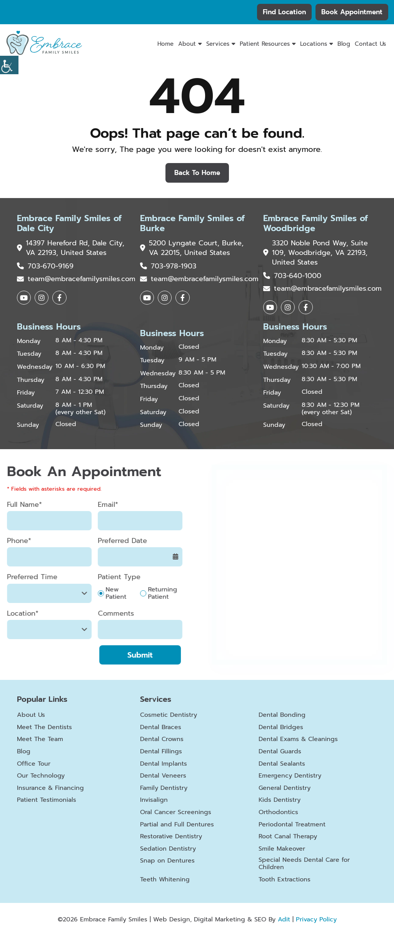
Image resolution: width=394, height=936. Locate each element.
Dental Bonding (282, 715)
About (187, 44)
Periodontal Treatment (292, 824)
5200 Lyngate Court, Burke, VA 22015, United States (192, 248)
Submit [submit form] (123, 655)
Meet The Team (40, 739)
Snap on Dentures (167, 861)
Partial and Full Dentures (177, 824)
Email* (91, 504)
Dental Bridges (281, 727)
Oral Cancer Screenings (175, 812)
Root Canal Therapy (288, 837)
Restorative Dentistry (171, 837)
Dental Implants (163, 764)
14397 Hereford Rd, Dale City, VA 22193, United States (71, 248)
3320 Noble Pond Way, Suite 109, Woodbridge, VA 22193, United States (315, 253)
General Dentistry (285, 788)
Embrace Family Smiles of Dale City (69, 223)
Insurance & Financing (50, 788)
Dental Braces (160, 727)
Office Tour (33, 764)
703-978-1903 (168, 266)
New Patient (99, 593)
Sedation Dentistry (168, 849)
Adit (284, 919)
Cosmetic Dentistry (168, 715)
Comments (99, 613)
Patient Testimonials (46, 800)
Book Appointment (351, 12)
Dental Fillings (161, 752)
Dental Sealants (282, 764)
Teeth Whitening (165, 880)
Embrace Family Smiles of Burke (192, 223)
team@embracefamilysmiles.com (74, 279)
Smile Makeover (282, 849)
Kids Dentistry (280, 800)
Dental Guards (280, 752)
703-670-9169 (45, 266)
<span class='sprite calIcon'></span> (159, 557)
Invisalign (154, 800)
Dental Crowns (162, 739)
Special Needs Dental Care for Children (304, 864)
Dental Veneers (163, 776)
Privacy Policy (316, 919)
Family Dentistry (163, 788)
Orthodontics (278, 812)
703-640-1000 (292, 276)
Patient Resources (265, 44)
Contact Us (370, 44)
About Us (31, 715)
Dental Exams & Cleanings (298, 739)
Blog (343, 44)
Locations (313, 44)
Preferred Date (105, 541)
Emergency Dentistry (290, 776)
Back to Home (197, 173)
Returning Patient (145, 593)
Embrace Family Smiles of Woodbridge (315, 223)
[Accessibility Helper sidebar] (9, 65)
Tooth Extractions (285, 880)
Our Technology (41, 776)
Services (217, 44)
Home (165, 44)
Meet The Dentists (44, 727)
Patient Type (102, 577)
